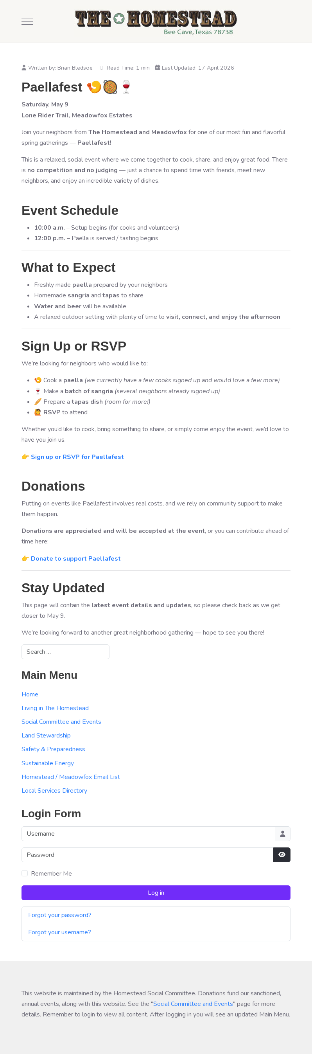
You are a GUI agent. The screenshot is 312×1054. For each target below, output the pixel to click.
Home (30, 694)
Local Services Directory (54, 790)
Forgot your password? (59, 915)
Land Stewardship (46, 735)
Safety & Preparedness (53, 749)
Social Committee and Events (61, 722)
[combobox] (65, 651)
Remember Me (51, 873)
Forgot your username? (59, 932)
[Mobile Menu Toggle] (27, 21)
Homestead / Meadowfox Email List (71, 777)
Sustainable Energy (48, 763)
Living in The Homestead (55, 708)
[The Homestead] (156, 21)
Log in (156, 893)
